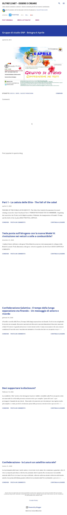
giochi (12, 93)
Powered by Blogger (33, 507)
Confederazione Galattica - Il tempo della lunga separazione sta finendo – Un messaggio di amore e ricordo (30, 310)
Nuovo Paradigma (26, 93)
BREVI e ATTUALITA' (24, 20)
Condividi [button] (59, 93)
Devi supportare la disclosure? (19, 388)
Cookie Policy (33, 500)
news (18, 93)
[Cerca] (59, 3)
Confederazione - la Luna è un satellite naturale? (29, 462)
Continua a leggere (58, 222)
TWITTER (14, 15)
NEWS (37, 20)
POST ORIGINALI (7, 20)
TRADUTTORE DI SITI (42, 10)
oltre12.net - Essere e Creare (19, 3)
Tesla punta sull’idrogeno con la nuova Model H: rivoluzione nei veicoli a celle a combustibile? (28, 235)
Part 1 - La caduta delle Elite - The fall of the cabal (29, 202)
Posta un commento (18, 222)
